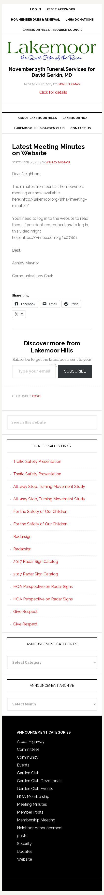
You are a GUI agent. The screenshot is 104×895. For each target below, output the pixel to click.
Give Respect (25, 611)
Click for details (53, 92)
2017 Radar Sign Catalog (35, 561)
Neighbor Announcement (40, 828)
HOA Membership (33, 796)
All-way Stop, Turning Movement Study (49, 486)
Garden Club (28, 773)
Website (24, 859)
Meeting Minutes (32, 804)
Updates (24, 851)
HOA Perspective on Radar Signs (43, 586)
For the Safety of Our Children (40, 511)
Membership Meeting (36, 820)
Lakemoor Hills (52, 51)
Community (27, 757)
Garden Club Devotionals (39, 780)
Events (23, 765)
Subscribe (75, 371)
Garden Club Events (35, 788)
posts (36, 396)
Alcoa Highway (31, 741)
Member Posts (30, 812)
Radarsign (22, 536)
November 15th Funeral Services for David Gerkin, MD (52, 72)
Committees (28, 749)
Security (24, 843)
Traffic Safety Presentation (37, 461)
